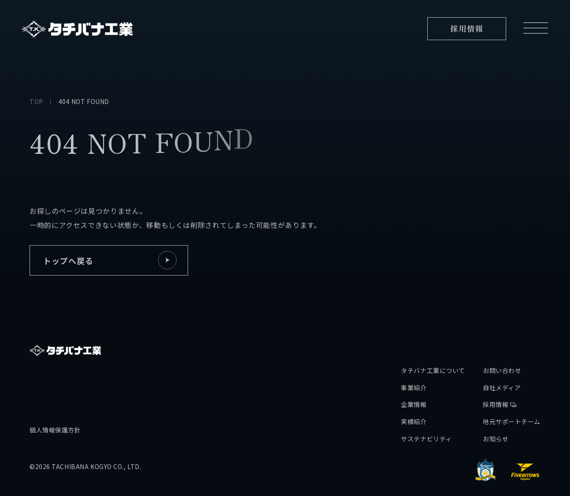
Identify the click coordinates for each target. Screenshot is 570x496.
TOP (36, 101)
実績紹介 (413, 396)
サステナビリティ (426, 414)
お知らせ (495, 414)
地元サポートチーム (511, 396)
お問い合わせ (502, 345)
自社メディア (502, 362)
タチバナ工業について (433, 345)
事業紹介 (413, 362)
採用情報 (499, 380)
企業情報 (413, 380)
